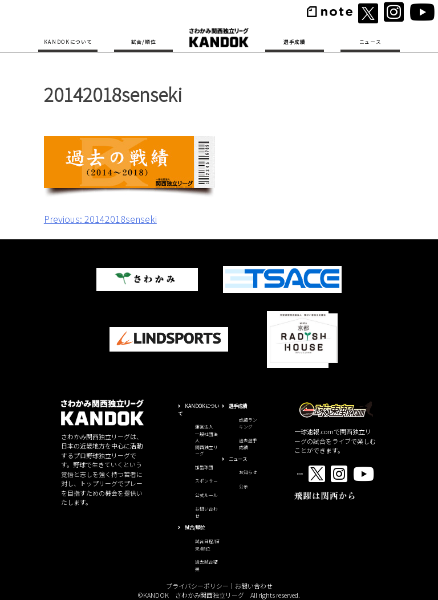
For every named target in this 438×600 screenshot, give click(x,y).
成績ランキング (248, 423)
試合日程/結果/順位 (207, 545)
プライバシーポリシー (197, 585)
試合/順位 (143, 41)
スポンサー (206, 480)
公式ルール (206, 495)
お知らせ (248, 472)
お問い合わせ (254, 585)
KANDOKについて (68, 41)
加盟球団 (204, 467)
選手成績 (294, 41)
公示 (243, 486)
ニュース (370, 41)
